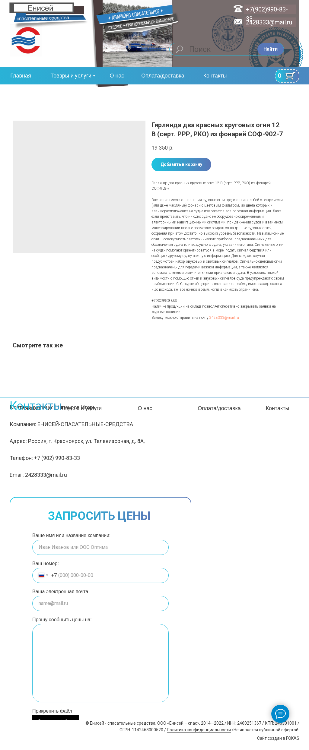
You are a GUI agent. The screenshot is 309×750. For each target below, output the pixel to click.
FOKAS (292, 738)
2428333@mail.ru (269, 22)
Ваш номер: (45, 563)
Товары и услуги (70, 75)
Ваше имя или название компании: (71, 535)
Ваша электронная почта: (61, 591)
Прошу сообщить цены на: (62, 619)
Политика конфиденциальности (199, 729)
